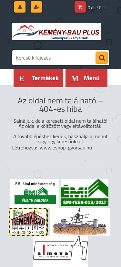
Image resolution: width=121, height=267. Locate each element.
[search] (101, 58)
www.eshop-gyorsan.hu (66, 147)
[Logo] (56, 31)
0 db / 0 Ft (97, 8)
